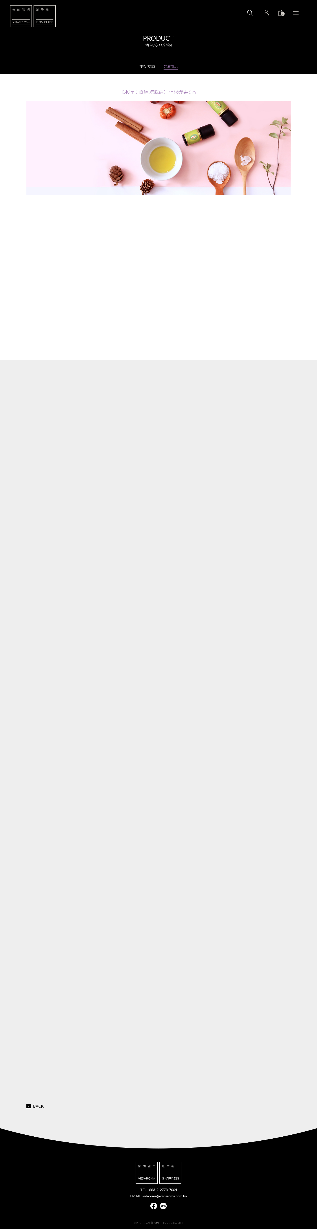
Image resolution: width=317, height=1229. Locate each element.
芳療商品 (171, 66)
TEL (158, 1189)
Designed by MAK (173, 1223)
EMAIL (158, 1196)
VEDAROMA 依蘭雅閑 (33, 16)
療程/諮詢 (147, 66)
